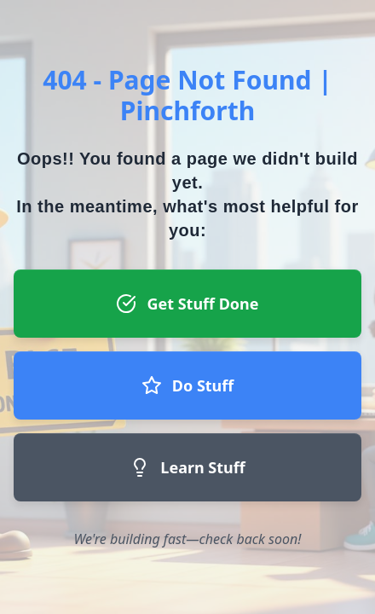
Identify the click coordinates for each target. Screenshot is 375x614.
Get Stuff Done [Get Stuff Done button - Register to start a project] (187, 303)
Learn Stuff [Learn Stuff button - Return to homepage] (187, 467)
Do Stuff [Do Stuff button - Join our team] (187, 385)
